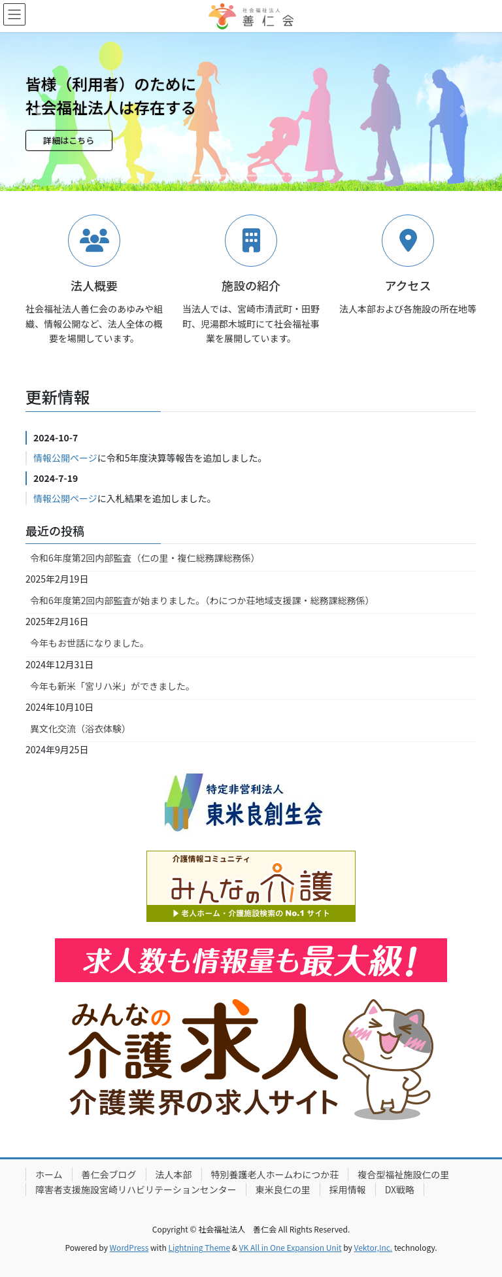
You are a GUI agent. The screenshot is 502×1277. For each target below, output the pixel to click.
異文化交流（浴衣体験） (80, 728)
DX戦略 (399, 1189)
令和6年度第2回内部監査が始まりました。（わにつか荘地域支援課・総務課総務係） (202, 600)
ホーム (49, 1174)
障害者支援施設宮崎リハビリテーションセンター (136, 1189)
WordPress (129, 1247)
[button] (37, 111)
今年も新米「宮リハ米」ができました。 (112, 685)
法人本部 (174, 1174)
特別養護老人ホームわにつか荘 (275, 1174)
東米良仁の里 (283, 1189)
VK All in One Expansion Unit (290, 1247)
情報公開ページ (65, 457)
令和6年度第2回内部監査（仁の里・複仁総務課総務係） (145, 557)
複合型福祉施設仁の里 (403, 1174)
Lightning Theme (199, 1247)
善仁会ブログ (109, 1174)
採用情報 (347, 1189)
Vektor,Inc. (373, 1247)
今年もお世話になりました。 (89, 642)
